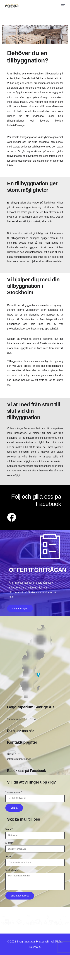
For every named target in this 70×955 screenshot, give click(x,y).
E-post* (9, 843)
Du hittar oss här (20, 731)
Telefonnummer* (14, 792)
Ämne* (9, 856)
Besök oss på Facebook (26, 771)
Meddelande (11, 870)
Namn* (9, 829)
